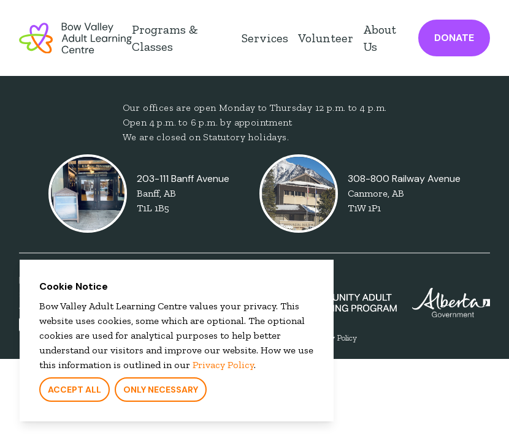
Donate (454, 37)
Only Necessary (158, 392)
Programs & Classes (165, 38)
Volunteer (325, 38)
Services (265, 38)
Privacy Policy (220, 367)
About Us (379, 38)
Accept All (72, 392)
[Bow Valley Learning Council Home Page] (75, 38)
